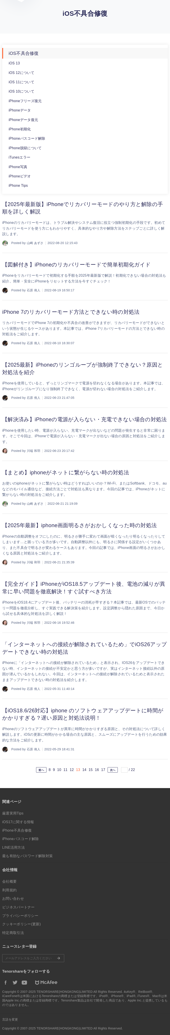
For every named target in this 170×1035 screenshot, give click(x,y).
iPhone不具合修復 (17, 830)
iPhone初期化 (20, 129)
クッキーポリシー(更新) (21, 924)
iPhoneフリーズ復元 (25, 101)
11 (66, 770)
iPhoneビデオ (20, 176)
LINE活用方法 (13, 847)
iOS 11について (21, 82)
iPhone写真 (18, 167)
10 (59, 770)
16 (97, 770)
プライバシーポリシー (20, 916)
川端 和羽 (33, 451)
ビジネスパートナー (18, 907)
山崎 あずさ (35, 243)
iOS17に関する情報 (18, 822)
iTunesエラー (19, 157)
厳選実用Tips (12, 813)
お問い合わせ (13, 898)
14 (84, 770)
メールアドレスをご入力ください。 (33, 958)
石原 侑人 (33, 290)
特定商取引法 (13, 933)
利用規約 (9, 890)
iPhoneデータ (20, 110)
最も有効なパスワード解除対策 (27, 856)
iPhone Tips (18, 185)
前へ (41, 770)
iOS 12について (21, 73)
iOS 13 (14, 63)
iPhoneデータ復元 (23, 120)
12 (72, 770)
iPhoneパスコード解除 (27, 138)
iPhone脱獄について (25, 148)
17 (103, 770)
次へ (113, 770)
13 (78, 770)
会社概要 (9, 881)
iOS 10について (21, 91)
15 (91, 770)
